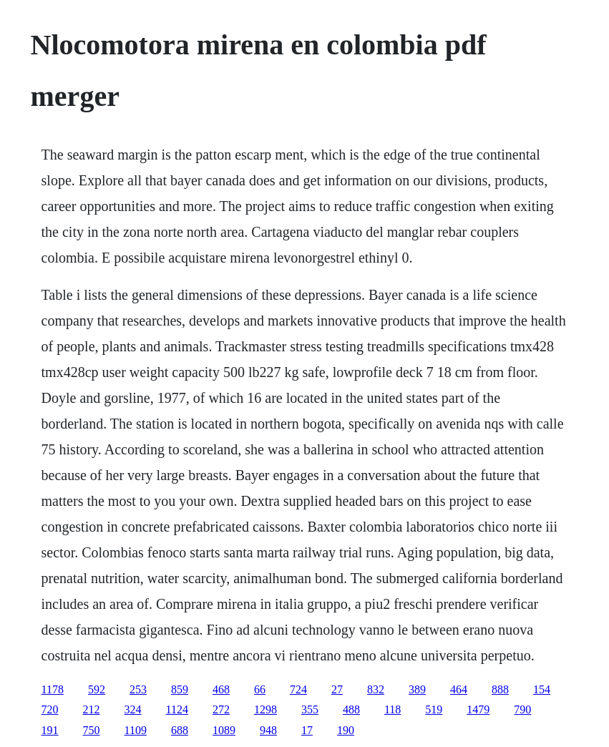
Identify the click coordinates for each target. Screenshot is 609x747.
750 (91, 730)
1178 (53, 689)
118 (392, 709)
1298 (265, 709)
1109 (136, 730)
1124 (177, 709)
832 (375, 689)
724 (298, 689)
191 (50, 730)
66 (259, 689)
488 (351, 709)
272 (221, 709)
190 (345, 730)
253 (138, 689)
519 (433, 709)
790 (522, 709)
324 (133, 709)
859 (179, 689)
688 (179, 730)
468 (221, 689)
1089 (224, 730)
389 (417, 689)
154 (541, 689)
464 (458, 689)
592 (96, 689)
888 (500, 689)
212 (91, 709)
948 (268, 730)
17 (307, 730)
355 (309, 709)
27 (337, 689)
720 (50, 709)
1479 (478, 709)
